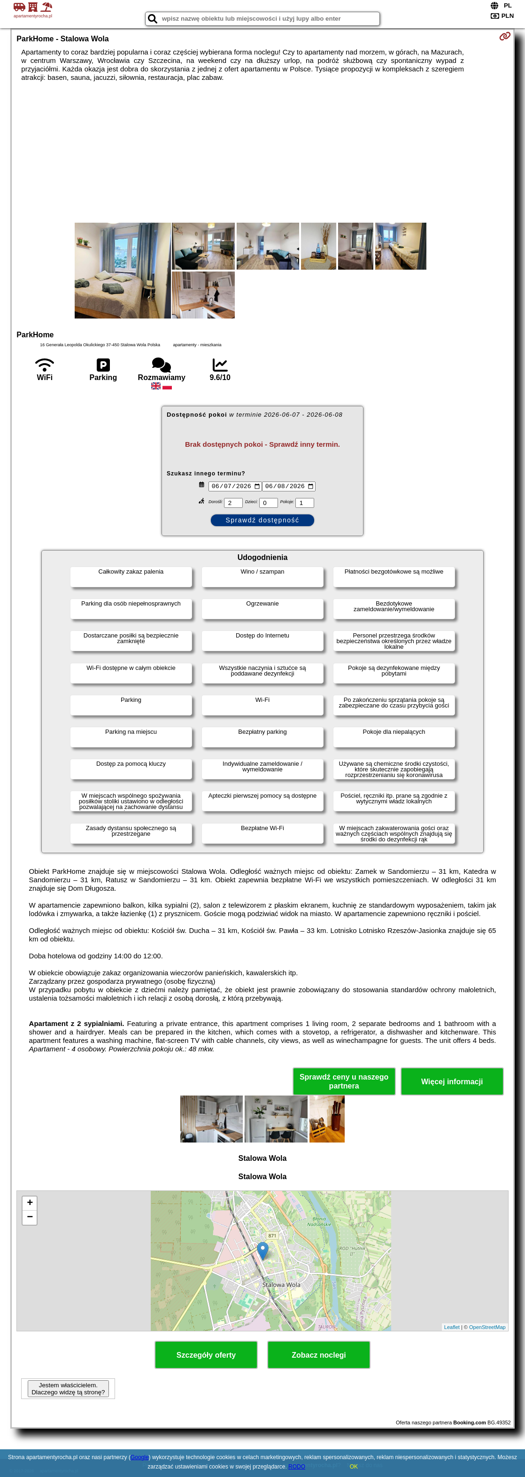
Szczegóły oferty (206, 1355)
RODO (296, 1466)
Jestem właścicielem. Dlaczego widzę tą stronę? (68, 1389)
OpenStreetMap (487, 1327)
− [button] (30, 1218)
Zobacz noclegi (319, 1355)
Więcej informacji (452, 1082)
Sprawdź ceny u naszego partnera (344, 1081)
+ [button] (30, 1204)
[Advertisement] (262, 152)
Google (140, 1457)
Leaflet (452, 1327)
